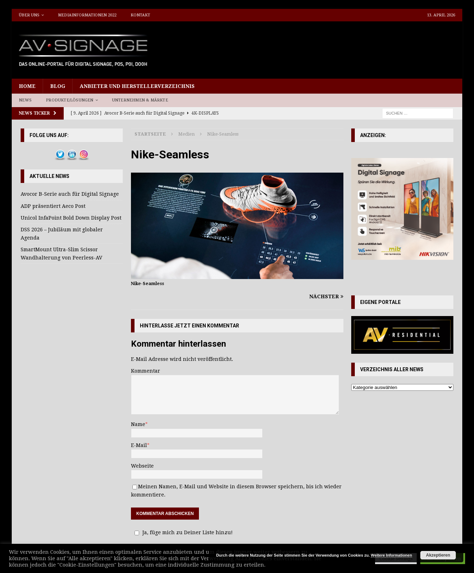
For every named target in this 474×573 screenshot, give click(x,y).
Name (138, 424)
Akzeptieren (438, 555)
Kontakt (140, 15)
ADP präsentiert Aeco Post (53, 206)
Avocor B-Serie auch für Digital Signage (70, 194)
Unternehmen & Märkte (140, 100)
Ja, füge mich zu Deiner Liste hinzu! (182, 532)
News (25, 100)
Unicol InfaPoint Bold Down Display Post (71, 218)
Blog (57, 86)
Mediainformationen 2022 (87, 15)
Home (27, 86)
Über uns (29, 15)
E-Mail (139, 445)
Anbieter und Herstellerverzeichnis (137, 86)
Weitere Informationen (391, 555)
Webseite (142, 466)
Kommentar (145, 371)
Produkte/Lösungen (69, 100)
